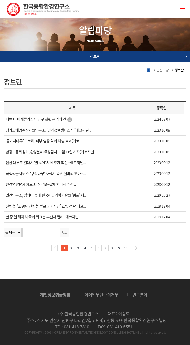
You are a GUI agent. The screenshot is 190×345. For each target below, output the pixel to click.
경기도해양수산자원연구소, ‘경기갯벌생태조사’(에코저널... (48, 130)
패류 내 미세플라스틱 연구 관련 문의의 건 (36, 119)
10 (125, 248)
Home (149, 70)
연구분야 (139, 294)
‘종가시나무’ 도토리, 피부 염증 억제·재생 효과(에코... (43, 140)
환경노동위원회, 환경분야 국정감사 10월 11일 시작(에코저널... (51, 151)
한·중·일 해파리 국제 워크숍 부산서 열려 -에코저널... (43, 216)
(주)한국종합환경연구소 (43, 9)
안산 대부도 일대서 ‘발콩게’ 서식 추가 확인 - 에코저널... (46, 162)
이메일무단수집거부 (101, 294)
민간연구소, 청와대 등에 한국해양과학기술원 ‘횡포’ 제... (46, 195)
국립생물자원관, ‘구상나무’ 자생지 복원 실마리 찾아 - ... (46, 173)
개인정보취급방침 (55, 294)
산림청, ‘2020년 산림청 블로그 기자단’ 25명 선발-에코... (46, 206)
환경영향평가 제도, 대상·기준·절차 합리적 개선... (41, 184)
